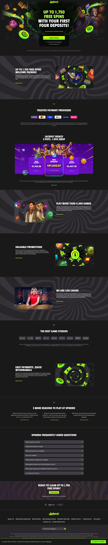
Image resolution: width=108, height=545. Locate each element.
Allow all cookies (98, 541)
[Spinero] (54, 2)
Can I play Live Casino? (32, 473)
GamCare (69, 538)
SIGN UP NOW (54, 38)
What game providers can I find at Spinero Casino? (40, 464)
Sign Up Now (18, 83)
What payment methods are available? (37, 460)
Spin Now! (54, 185)
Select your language (49, 529)
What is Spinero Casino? (33, 442)
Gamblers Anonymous (77, 538)
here (80, 50)
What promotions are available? (35, 451)
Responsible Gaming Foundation (59, 538)
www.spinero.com (18, 533)
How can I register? (31, 455)
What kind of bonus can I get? (34, 446)
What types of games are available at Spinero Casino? (41, 468)
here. (16, 79)
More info (49, 541)
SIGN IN (101, 2)
